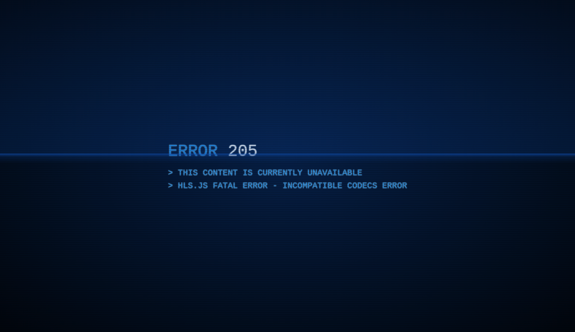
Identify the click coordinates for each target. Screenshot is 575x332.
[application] (287, 166)
